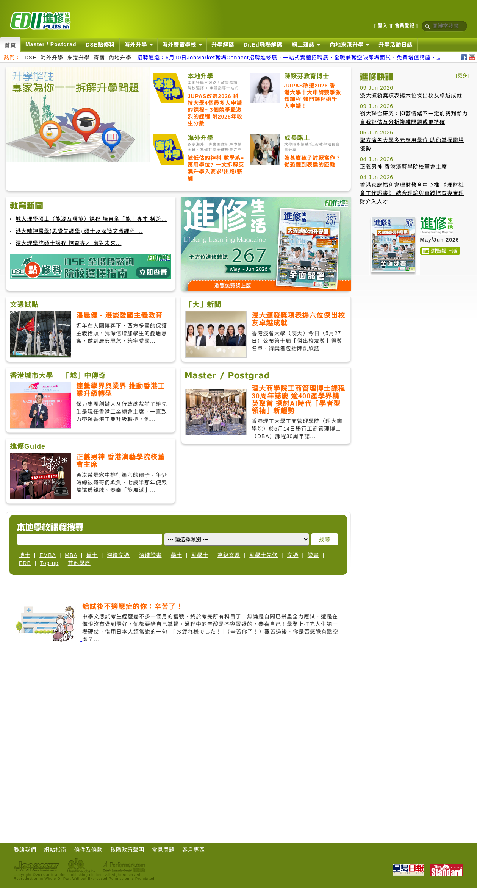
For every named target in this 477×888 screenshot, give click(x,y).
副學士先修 (263, 555)
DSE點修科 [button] (100, 45)
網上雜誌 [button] (306, 45)
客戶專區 (193, 850)
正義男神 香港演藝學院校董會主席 (403, 167)
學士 (176, 555)
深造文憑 (118, 555)
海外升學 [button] (138, 45)
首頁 (10, 45)
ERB (25, 563)
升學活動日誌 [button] (395, 45)
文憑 (293, 555)
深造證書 (150, 555)
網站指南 (55, 850)
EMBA (47, 555)
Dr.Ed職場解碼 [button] (263, 45)
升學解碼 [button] (222, 45)
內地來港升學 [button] (349, 45)
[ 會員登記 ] (404, 25)
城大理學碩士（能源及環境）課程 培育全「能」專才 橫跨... (91, 219)
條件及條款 (88, 850)
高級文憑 (228, 555)
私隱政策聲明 (127, 850)
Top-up (49, 563)
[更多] (462, 75)
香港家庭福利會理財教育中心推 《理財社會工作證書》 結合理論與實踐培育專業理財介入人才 (412, 193)
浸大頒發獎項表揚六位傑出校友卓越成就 (411, 95)
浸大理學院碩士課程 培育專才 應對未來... (68, 243)
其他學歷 (79, 563)
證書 (313, 555)
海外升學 (52, 58)
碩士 (92, 555)
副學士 (199, 555)
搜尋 (324, 539)
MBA (71, 555)
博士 (24, 555)
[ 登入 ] (382, 25)
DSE (31, 58)
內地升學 (120, 58)
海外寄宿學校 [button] (182, 45)
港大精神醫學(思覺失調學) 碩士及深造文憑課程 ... (79, 231)
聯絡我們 (25, 850)
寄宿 (99, 58)
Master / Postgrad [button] (50, 44)
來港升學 (78, 58)
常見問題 (163, 850)
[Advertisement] (71, 142)
